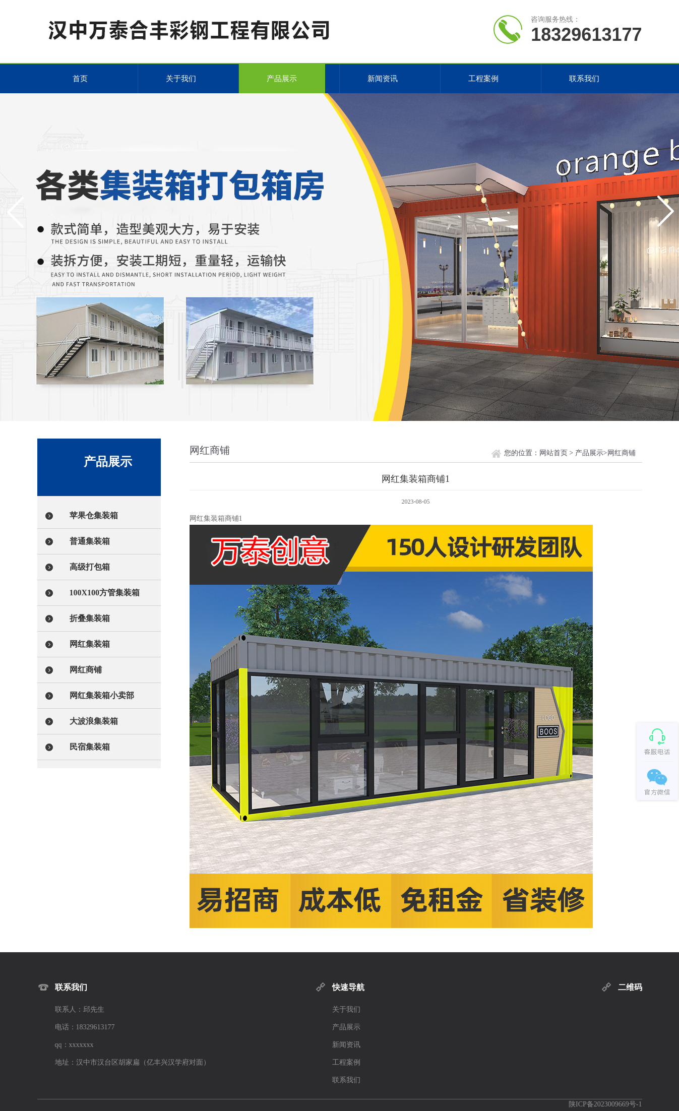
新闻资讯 (382, 79)
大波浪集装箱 (94, 721)
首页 (80, 79)
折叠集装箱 (90, 618)
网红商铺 (86, 669)
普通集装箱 (90, 541)
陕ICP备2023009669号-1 (605, 1104)
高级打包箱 (90, 567)
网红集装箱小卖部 (102, 695)
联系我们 (584, 79)
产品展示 (282, 79)
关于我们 (181, 79)
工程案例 (483, 79)
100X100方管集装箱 (105, 592)
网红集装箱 (90, 644)
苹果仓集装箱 (94, 515)
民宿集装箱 (90, 747)
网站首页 (553, 453)
